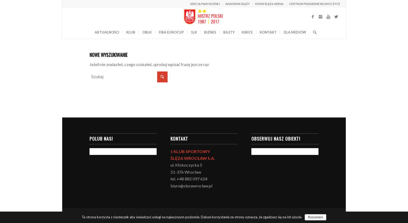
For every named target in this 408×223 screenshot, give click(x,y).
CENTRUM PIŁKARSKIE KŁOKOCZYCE (314, 3)
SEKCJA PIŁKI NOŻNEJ (205, 3)
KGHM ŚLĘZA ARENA (269, 3)
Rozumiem (315, 217)
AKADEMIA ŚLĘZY (237, 3)
